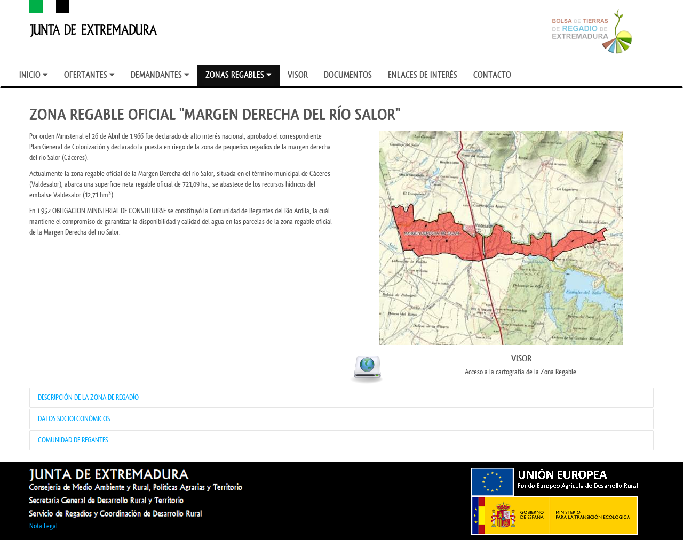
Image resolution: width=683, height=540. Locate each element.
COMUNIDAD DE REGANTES (73, 440)
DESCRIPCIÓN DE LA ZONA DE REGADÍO (88, 397)
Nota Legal (43, 525)
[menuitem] (33, 75)
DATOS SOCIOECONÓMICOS (74, 418)
